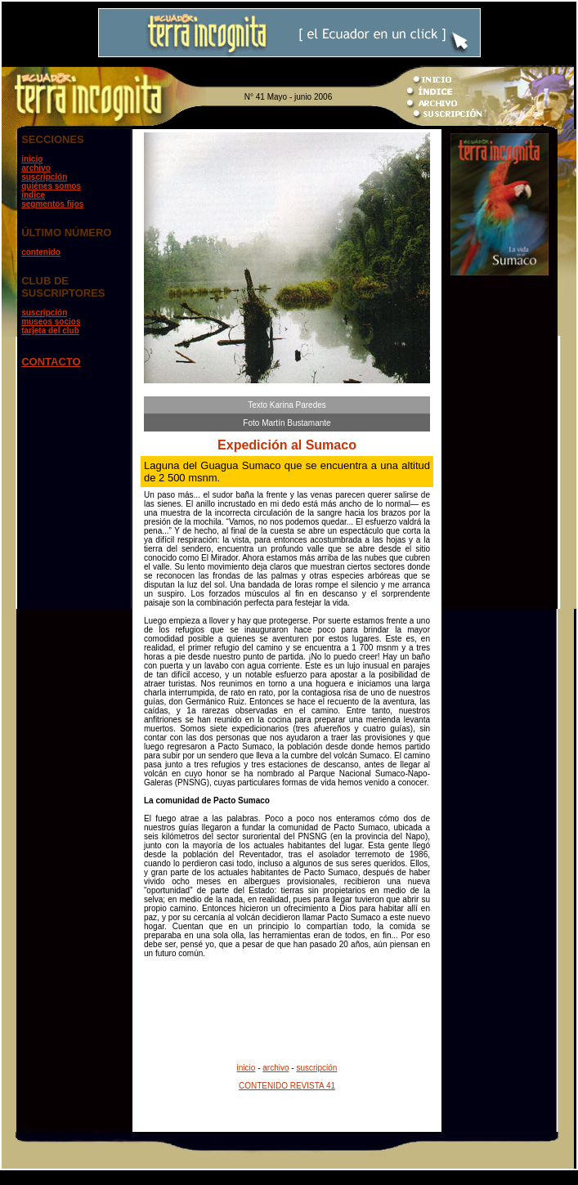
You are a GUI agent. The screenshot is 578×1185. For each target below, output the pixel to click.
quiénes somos (51, 185)
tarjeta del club (50, 330)
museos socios (50, 321)
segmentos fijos (52, 203)
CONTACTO (50, 362)
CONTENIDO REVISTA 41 (287, 1085)
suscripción (44, 176)
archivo (36, 167)
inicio (32, 158)
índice (33, 194)
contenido (40, 252)
